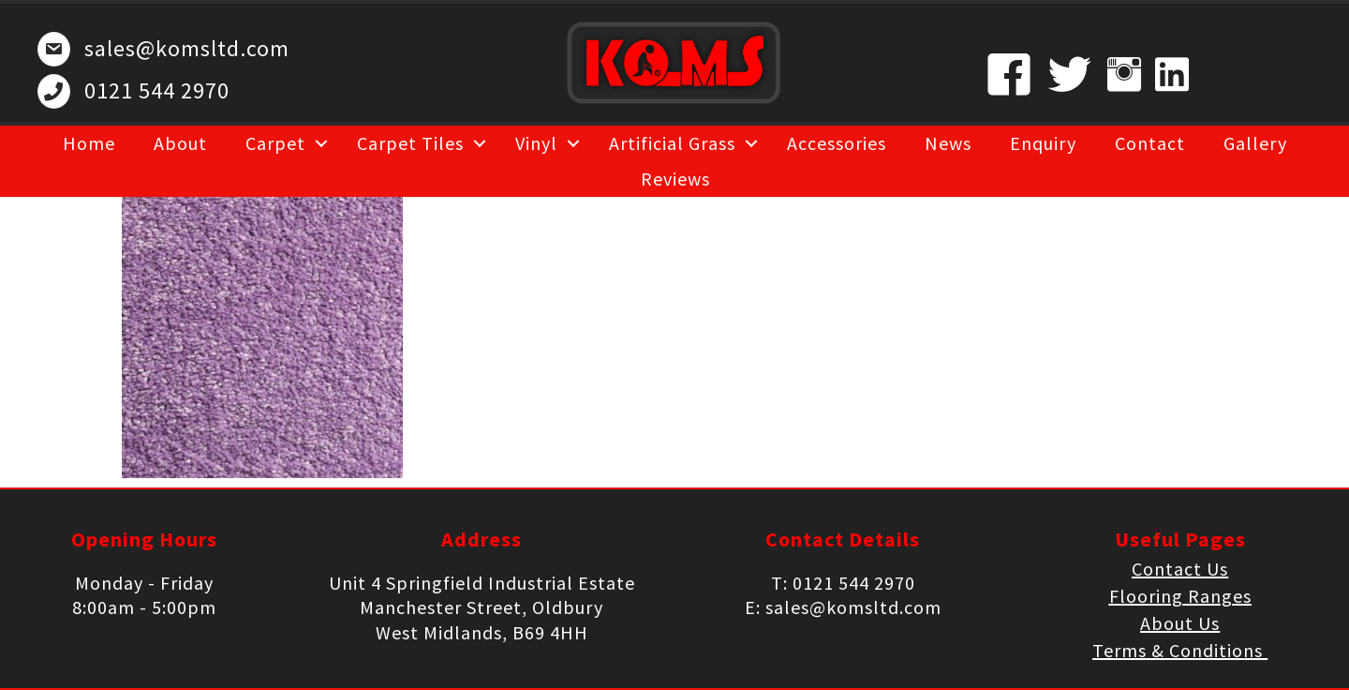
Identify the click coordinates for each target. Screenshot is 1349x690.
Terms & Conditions (1179, 650)
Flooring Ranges (1180, 596)
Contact (1150, 143)
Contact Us (1180, 568)
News (948, 143)
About (180, 143)
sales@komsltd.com (186, 48)
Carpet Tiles (410, 143)
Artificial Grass (672, 143)
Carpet (275, 143)
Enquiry (1043, 143)
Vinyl (536, 143)
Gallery (1255, 143)
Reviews (675, 178)
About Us (1180, 623)
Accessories (836, 143)
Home (89, 143)
